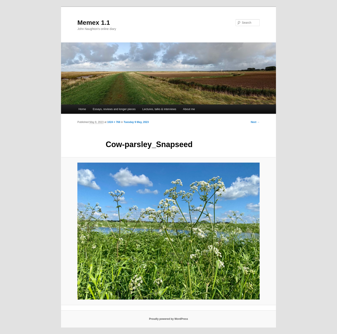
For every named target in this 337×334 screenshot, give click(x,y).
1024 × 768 (113, 122)
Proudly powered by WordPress (168, 318)
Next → (255, 122)
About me (189, 109)
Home (82, 109)
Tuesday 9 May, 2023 (136, 122)
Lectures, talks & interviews (159, 109)
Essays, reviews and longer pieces (114, 109)
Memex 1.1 (93, 22)
